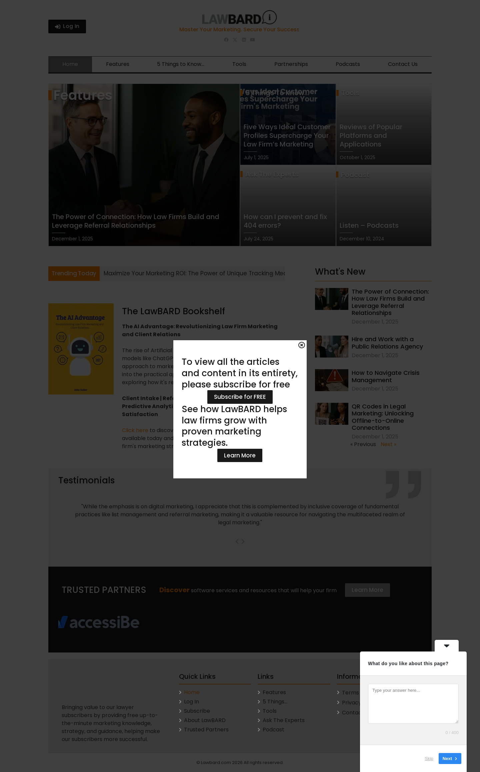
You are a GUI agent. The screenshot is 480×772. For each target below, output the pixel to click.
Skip (429, 758)
